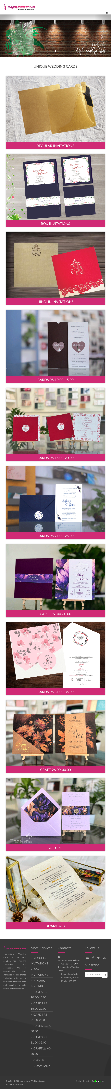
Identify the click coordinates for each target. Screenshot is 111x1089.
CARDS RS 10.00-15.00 (39, 994)
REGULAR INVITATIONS (39, 960)
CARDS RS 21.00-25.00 (39, 1017)
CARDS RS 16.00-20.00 (39, 1005)
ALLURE (38, 1059)
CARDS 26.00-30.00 (41, 1028)
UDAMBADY (41, 1065)
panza (99, 1080)
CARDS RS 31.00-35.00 (39, 1039)
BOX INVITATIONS (39, 972)
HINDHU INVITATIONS (39, 983)
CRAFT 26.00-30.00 (41, 1051)
